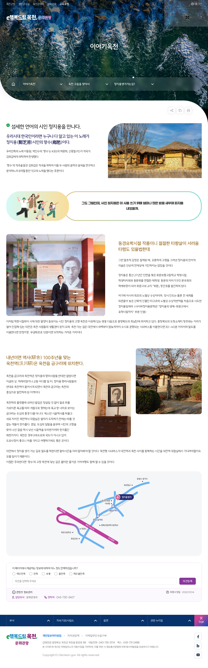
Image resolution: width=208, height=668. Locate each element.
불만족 (62, 573)
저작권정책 (73, 635)
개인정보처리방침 (52, 635)
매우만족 (21, 573)
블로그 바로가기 (198, 645)
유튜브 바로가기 (198, 654)
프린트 (188, 110)
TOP (201, 622)
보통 (48, 573)
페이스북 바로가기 (198, 636)
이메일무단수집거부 (96, 635)
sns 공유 (171, 110)
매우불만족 (79, 573)
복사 (180, 110)
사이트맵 (194, 17)
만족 (36, 573)
